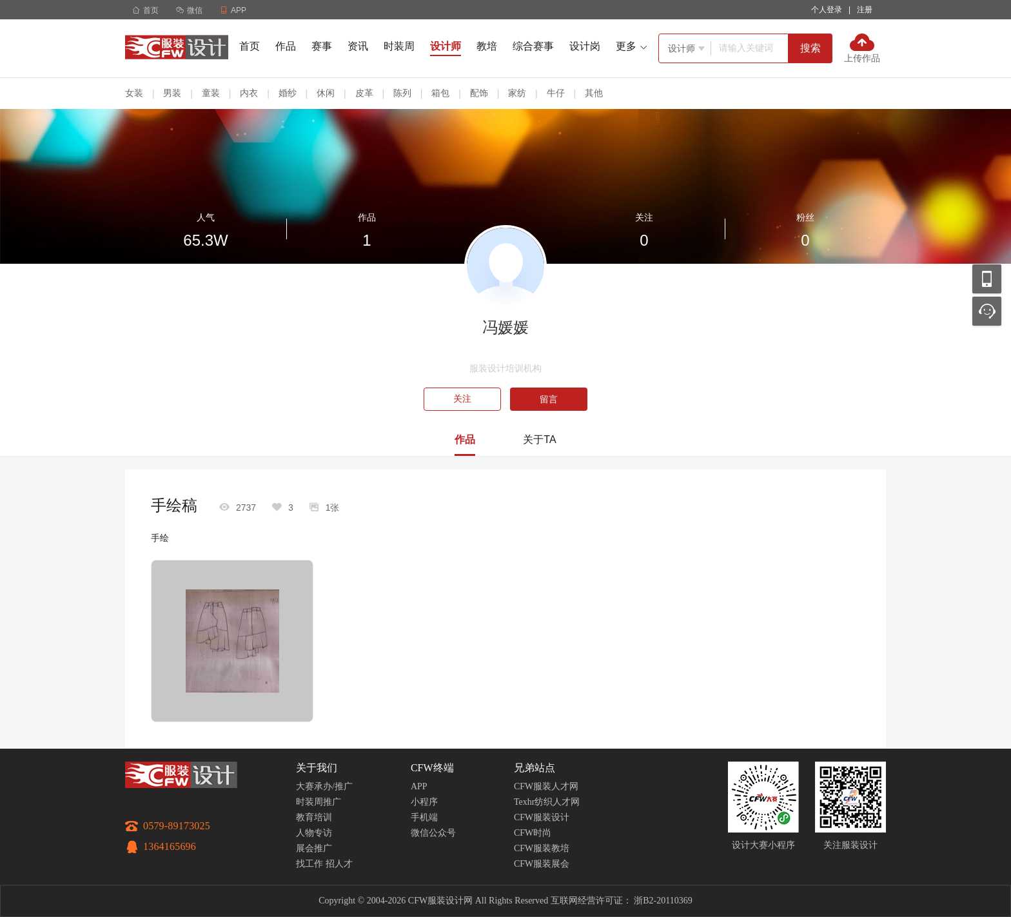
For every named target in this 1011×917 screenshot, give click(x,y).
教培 (486, 46)
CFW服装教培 (541, 848)
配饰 (479, 93)
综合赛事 (533, 46)
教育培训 (314, 817)
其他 (594, 93)
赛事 (321, 46)
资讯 (358, 46)
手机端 (424, 817)
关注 (462, 399)
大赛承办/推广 (324, 786)
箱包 (440, 93)
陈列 (402, 93)
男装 (172, 93)
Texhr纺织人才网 (547, 802)
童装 (211, 93)
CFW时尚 (532, 833)
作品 (285, 46)
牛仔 (556, 93)
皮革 (364, 93)
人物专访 (314, 833)
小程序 (424, 802)
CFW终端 (432, 767)
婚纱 (288, 93)
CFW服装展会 (541, 864)
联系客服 (986, 311)
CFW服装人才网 (546, 786)
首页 (145, 10)
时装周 (399, 46)
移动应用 (986, 278)
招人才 (339, 864)
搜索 (810, 48)
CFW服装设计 (541, 817)
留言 (549, 399)
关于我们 (316, 767)
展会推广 (314, 848)
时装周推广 (318, 802)
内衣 (249, 93)
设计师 (445, 46)
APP (419, 786)
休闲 (326, 93)
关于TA (539, 439)
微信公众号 (433, 833)
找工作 (309, 864)
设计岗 (584, 46)
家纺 (517, 93)
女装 (134, 93)
